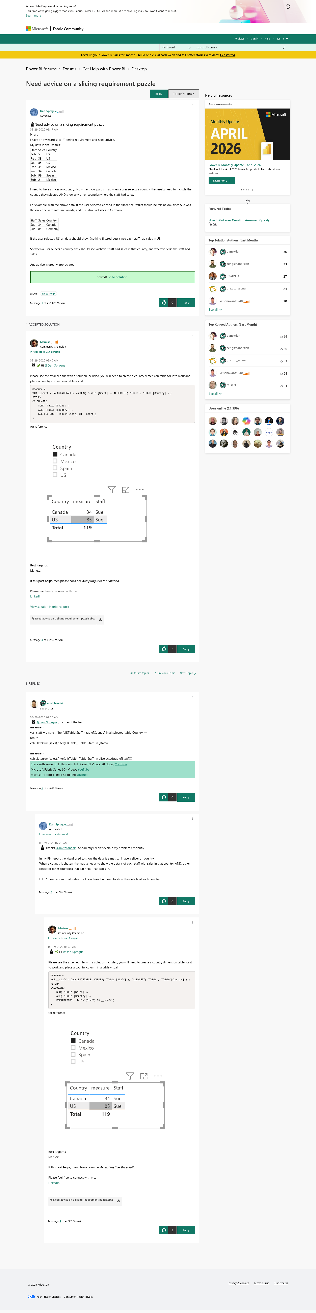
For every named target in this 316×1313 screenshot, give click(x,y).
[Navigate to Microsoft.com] (37, 28)
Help (267, 38)
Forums (92, 28)
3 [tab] (246, 190)
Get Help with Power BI (103, 68)
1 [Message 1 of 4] (42, 303)
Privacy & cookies (239, 1286)
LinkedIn (35, 598)
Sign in (254, 38)
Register (239, 38)
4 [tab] (248, 190)
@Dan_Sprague (55, 365)
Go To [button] (280, 38)
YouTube (121, 766)
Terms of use (261, 1286)
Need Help (48, 293)
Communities (144, 28)
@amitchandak (66, 849)
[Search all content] (241, 47)
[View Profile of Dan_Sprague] (48, 111)
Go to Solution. (118, 277)
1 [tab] (241, 190)
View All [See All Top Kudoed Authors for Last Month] (215, 393)
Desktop (139, 68)
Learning (178, 28)
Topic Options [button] (182, 94)
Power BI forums (41, 68)
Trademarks (281, 1286)
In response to (45, 351)
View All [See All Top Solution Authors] (215, 309)
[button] (159, 94)
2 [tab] (244, 190)
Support (195, 28)
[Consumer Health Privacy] (78, 1300)
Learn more (33, 15)
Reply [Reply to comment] (186, 650)
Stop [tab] (253, 190)
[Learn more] (222, 180)
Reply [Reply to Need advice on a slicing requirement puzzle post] (186, 302)
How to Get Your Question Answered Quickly (239, 220)
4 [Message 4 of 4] (42, 641)
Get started (227, 55)
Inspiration (110, 28)
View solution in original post (49, 608)
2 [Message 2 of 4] (42, 790)
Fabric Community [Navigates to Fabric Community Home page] (68, 28)
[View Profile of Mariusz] (45, 342)
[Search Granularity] (176, 47)
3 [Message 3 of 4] (51, 893)
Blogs (163, 28)
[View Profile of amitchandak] (55, 704)
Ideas (127, 28)
